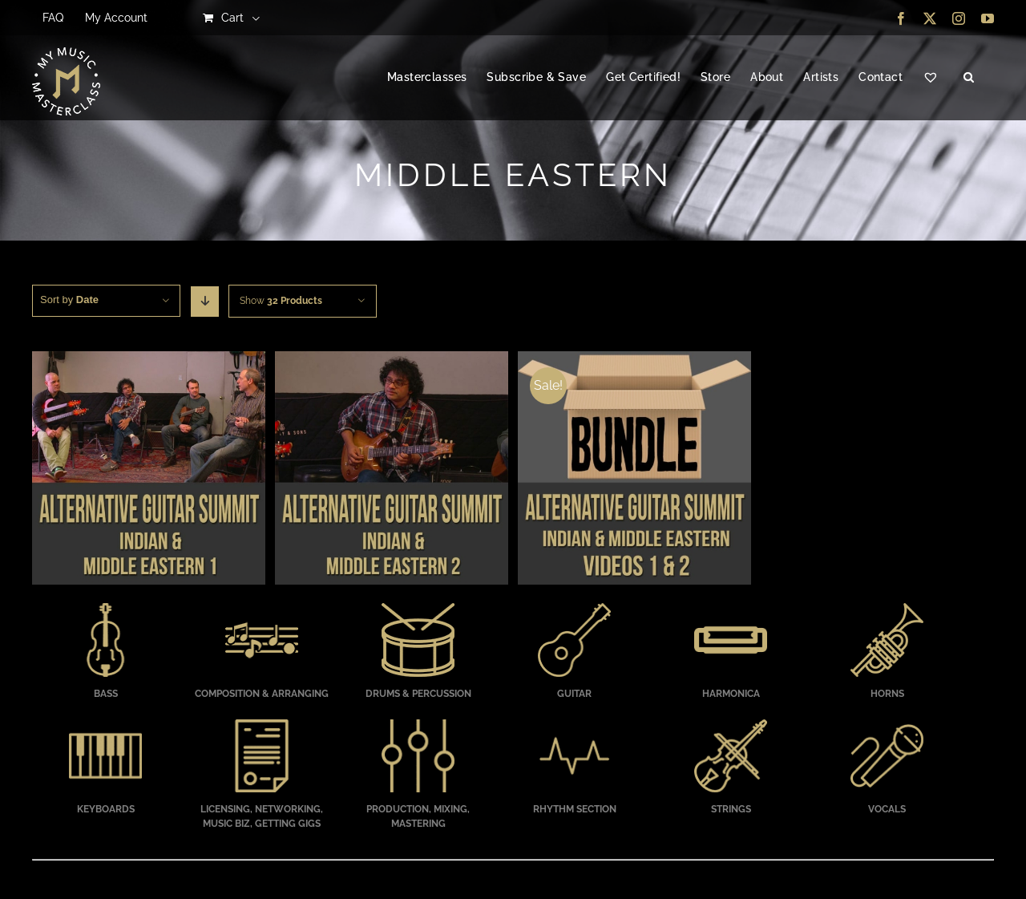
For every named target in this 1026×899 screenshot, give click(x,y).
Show (281, 300)
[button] (968, 77)
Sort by (69, 300)
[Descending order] (204, 301)
